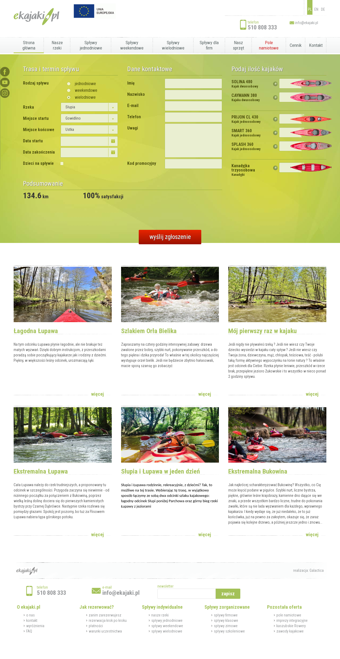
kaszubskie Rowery (291, 626)
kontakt (31, 620)
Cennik (296, 45)
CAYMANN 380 (245, 97)
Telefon (134, 117)
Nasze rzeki (57, 45)
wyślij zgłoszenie (170, 237)
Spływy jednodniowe (91, 45)
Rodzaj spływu (36, 83)
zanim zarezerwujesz (105, 615)
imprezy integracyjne (292, 620)
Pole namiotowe (269, 45)
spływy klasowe (226, 620)
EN (316, 9)
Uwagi (132, 128)
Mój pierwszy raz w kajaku (262, 331)
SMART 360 (245, 133)
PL (310, 9)
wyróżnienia (35, 626)
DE (323, 9)
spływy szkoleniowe (229, 631)
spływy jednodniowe (167, 620)
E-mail (132, 105)
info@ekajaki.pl (306, 23)
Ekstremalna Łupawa (41, 471)
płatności (96, 626)
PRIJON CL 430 (245, 119)
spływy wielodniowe (166, 631)
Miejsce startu (36, 118)
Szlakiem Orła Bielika (149, 331)
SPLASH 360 (245, 146)
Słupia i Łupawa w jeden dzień (160, 471)
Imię (130, 83)
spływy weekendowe (167, 626)
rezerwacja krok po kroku (108, 620)
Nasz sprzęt (238, 45)
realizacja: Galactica (308, 570)
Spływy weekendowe (132, 45)
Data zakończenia (39, 152)
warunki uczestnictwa (105, 631)
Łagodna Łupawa (36, 331)
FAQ (29, 631)
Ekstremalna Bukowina (257, 471)
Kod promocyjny (141, 163)
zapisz (228, 593)
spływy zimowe (226, 626)
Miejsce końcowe (38, 129)
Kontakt (316, 45)
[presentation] (63, 212)
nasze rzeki (160, 615)
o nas (30, 615)
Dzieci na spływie (38, 163)
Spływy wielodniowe (173, 45)
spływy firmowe (226, 615)
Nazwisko (136, 94)
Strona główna (28, 45)
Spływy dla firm (209, 45)
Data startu (33, 141)
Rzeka (28, 107)
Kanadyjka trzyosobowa (243, 170)
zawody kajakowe (290, 631)
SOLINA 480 (244, 84)
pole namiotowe (288, 615)
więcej (97, 394)
